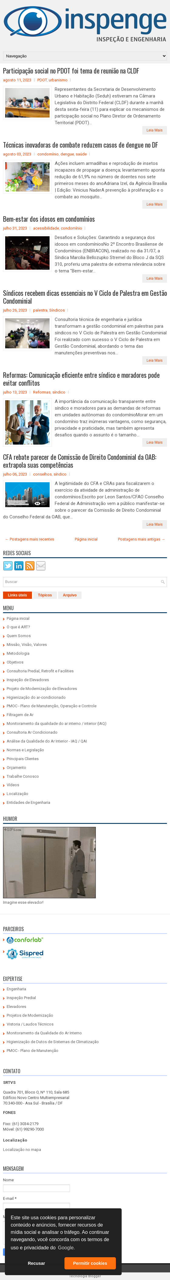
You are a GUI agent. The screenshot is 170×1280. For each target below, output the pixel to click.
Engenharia (16, 989)
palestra (40, 310)
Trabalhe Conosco (23, 776)
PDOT (42, 80)
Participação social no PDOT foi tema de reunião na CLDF (71, 70)
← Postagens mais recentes (29, 539)
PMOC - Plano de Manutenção (32, 1050)
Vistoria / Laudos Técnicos (30, 1024)
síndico (58, 392)
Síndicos (57, 310)
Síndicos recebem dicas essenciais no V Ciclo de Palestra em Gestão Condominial (85, 297)
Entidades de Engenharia (28, 802)
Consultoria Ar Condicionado (32, 732)
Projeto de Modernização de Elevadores (42, 688)
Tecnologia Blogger (85, 1276)
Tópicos (45, 595)
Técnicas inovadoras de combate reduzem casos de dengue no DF (80, 144)
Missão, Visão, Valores (27, 644)
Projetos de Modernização (30, 1015)
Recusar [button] (36, 1263)
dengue (67, 154)
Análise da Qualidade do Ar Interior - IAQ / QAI (47, 741)
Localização (17, 793)
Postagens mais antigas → (141, 539)
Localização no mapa (22, 1149)
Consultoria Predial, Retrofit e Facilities (40, 671)
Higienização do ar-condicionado (36, 697)
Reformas (41, 392)
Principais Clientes (23, 758)
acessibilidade (46, 228)
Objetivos (15, 662)
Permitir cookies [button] (90, 1263)
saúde (81, 154)
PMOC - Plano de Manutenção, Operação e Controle (51, 706)
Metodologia (18, 653)
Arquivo (70, 595)
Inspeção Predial (21, 997)
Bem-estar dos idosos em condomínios (49, 219)
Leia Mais (155, 130)
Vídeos (13, 785)
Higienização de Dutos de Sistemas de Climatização (53, 1041)
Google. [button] (66, 1247)
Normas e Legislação (25, 750)
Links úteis (17, 595)
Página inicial (86, 539)
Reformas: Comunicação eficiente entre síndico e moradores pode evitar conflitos (81, 379)
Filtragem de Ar (20, 714)
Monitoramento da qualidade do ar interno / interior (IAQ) (56, 723)
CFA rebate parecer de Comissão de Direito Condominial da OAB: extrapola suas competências (79, 461)
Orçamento (16, 767)
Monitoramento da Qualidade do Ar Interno (44, 1033)
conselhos (42, 474)
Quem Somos (19, 635)
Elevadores (16, 1006)
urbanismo (58, 80)
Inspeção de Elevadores (28, 680)
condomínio (48, 154)
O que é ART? (18, 627)
